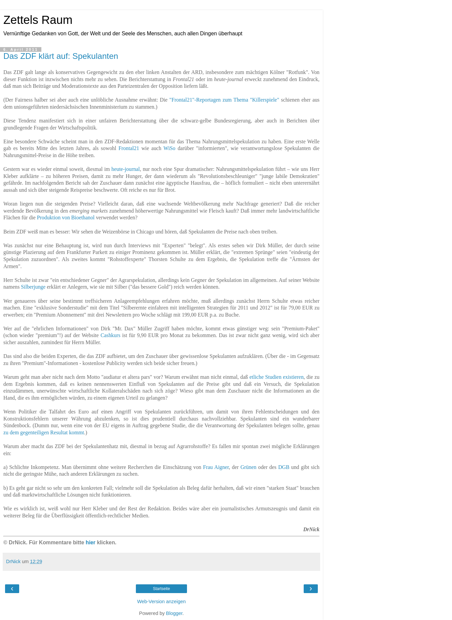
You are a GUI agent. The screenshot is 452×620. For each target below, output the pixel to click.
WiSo (169, 148)
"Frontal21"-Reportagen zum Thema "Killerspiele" (224, 100)
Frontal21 (128, 148)
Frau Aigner (216, 467)
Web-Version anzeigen (161, 601)
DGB (283, 467)
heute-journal (125, 169)
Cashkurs (110, 335)
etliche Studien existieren (277, 377)
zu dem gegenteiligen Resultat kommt (43, 432)
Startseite (161, 588)
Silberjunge (33, 287)
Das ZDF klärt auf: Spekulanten (60, 56)
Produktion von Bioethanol (66, 217)
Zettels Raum (37, 19)
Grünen (248, 467)
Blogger (174, 613)
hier (91, 542)
